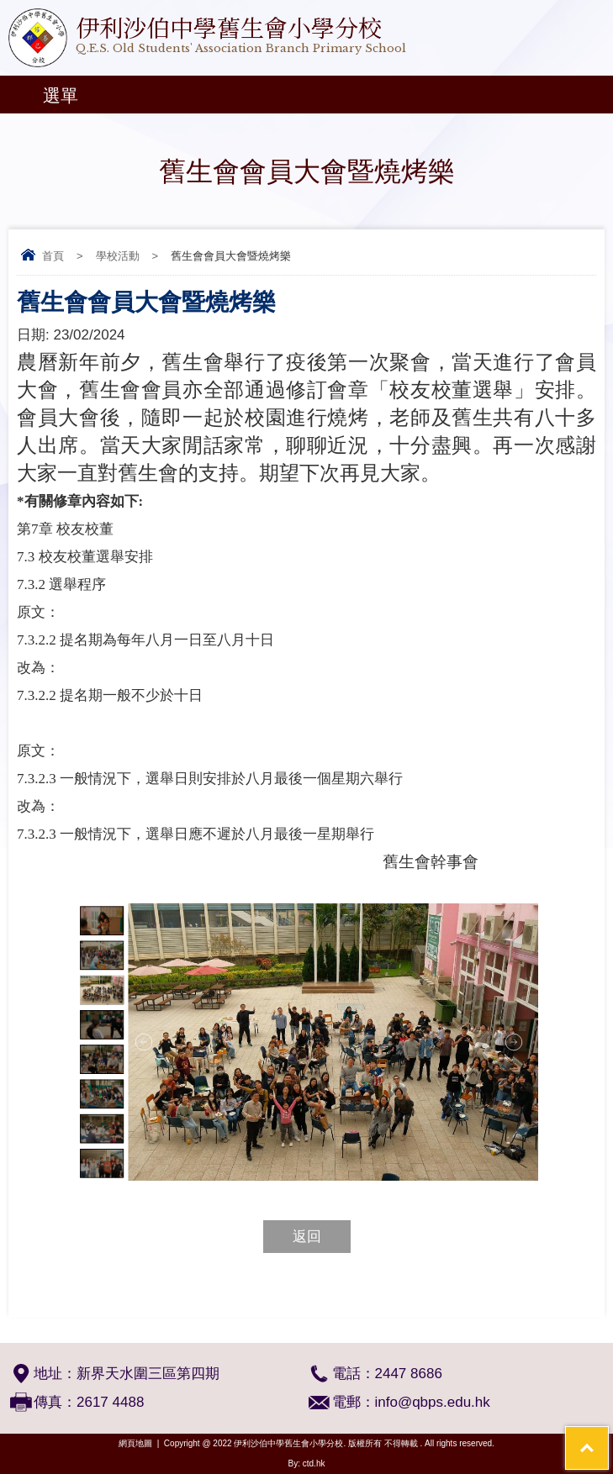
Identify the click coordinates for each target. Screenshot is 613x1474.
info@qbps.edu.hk (432, 1402)
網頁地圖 (135, 1443)
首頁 (53, 256)
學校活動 (118, 256)
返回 (307, 1237)
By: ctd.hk (306, 1463)
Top (608, 1437)
